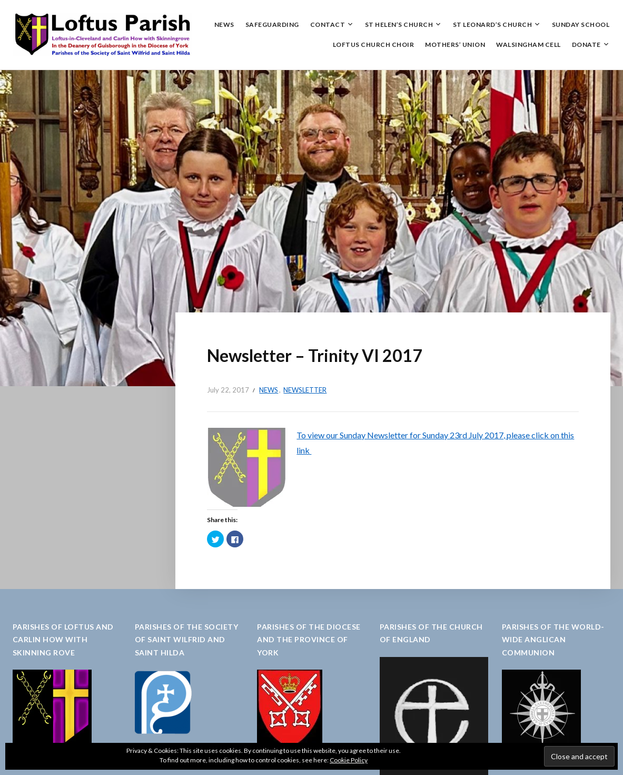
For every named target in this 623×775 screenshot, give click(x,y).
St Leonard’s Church (492, 24)
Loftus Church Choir (373, 44)
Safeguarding (272, 24)
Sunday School (581, 24)
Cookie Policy (349, 760)
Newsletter (305, 390)
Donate (586, 44)
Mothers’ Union (455, 44)
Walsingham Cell (528, 44)
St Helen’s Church (399, 24)
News (224, 24)
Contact (327, 24)
